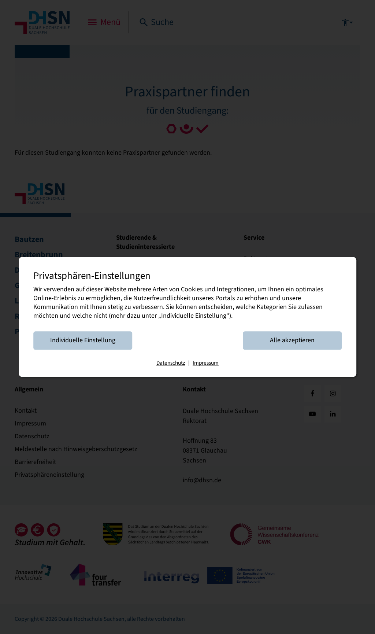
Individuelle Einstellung (82, 340)
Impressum (206, 363)
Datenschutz (170, 363)
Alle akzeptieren (292, 340)
